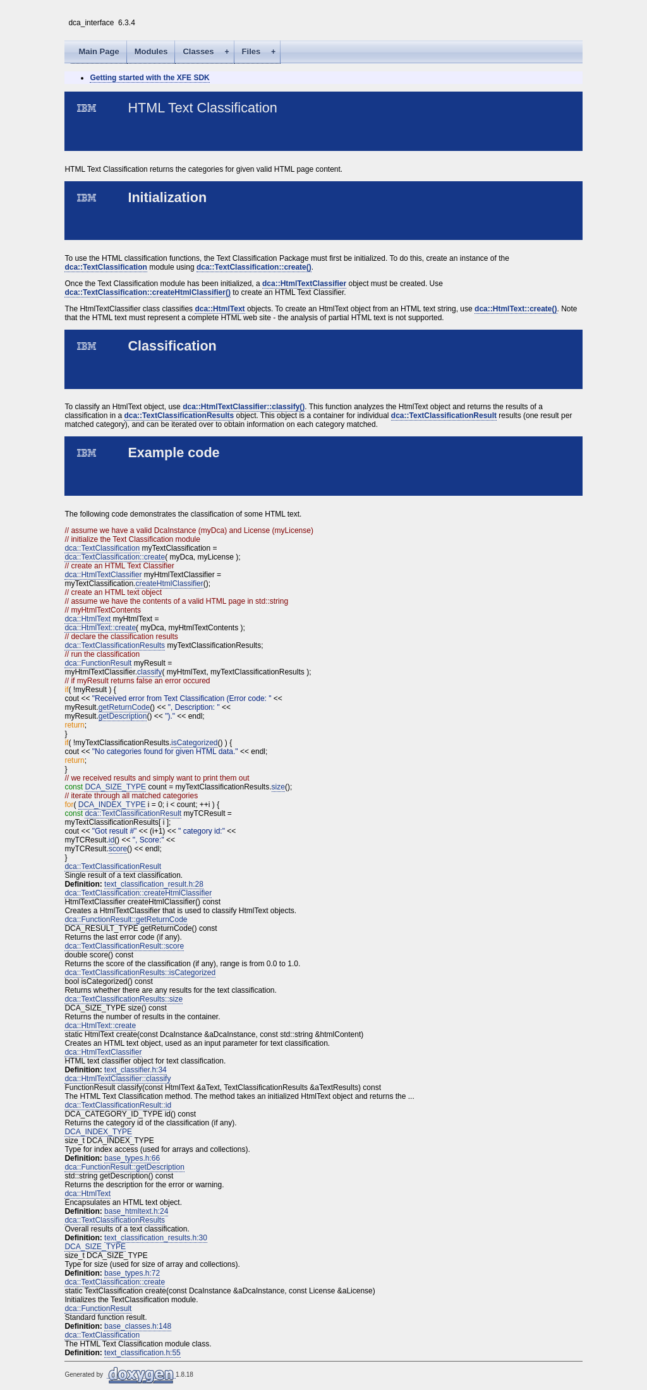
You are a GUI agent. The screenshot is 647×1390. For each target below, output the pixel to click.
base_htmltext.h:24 (136, 1211)
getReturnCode (124, 707)
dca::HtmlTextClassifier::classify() (244, 406)
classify (149, 672)
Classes (208, 52)
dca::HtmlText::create (100, 627)
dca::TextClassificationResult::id (117, 1105)
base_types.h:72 (132, 1273)
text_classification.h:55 (142, 1352)
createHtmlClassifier (169, 583)
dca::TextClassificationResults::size (123, 999)
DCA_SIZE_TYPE (115, 786)
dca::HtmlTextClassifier (304, 283)
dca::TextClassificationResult (444, 415)
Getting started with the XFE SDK (149, 77)
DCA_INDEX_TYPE (112, 804)
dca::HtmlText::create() (516, 308)
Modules (151, 51)
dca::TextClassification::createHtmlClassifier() (147, 292)
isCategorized (194, 742)
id (111, 840)
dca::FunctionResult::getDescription (124, 1167)
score (118, 848)
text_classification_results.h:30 (155, 1237)
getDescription (123, 716)
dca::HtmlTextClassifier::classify (117, 1078)
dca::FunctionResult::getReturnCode (125, 919)
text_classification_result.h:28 (153, 884)
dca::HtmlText (220, 308)
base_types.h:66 (132, 1158)
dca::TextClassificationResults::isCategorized (139, 972)
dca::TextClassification (105, 267)
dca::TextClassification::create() (254, 267)
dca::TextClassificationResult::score (124, 946)
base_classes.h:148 (137, 1326)
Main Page (98, 51)
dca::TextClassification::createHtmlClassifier (138, 893)
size (278, 786)
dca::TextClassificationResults (179, 415)
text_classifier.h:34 (135, 1069)
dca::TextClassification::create (114, 557)
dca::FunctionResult (97, 663)
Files (261, 52)
